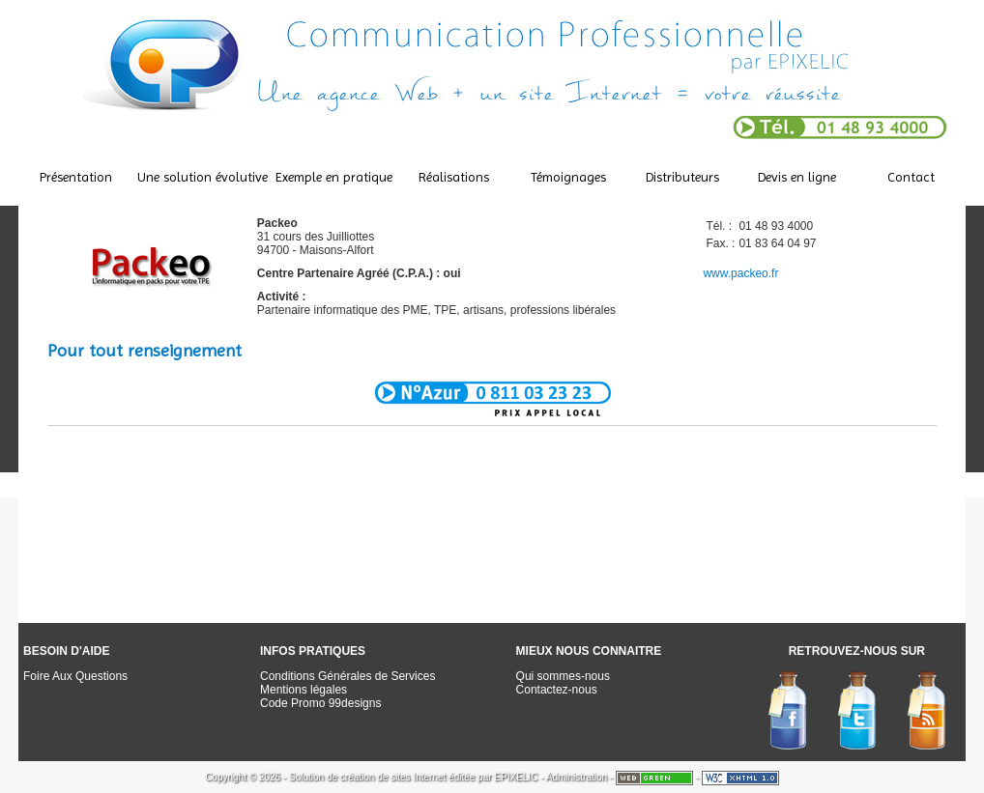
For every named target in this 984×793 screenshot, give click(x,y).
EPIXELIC (515, 777)
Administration (576, 777)
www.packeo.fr (740, 273)
